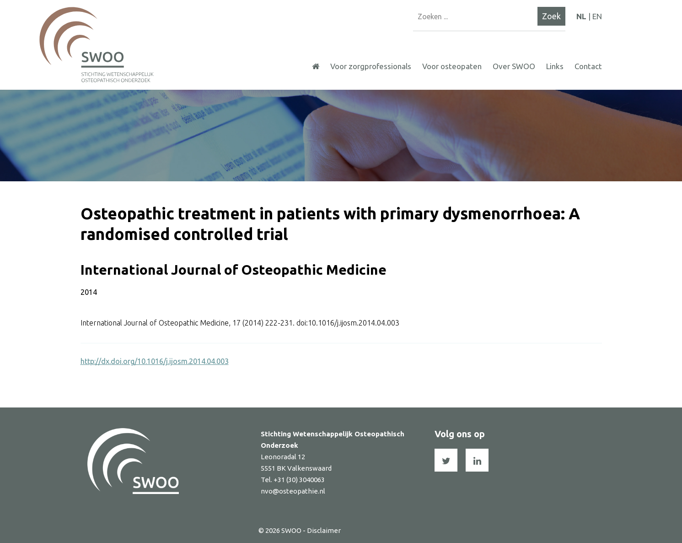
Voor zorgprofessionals (370, 66)
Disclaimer (324, 530)
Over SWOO (514, 66)
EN (597, 16)
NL (581, 16)
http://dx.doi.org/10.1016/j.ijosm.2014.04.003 (155, 361)
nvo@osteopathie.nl (293, 491)
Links (555, 66)
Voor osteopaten (452, 66)
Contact (588, 66)
